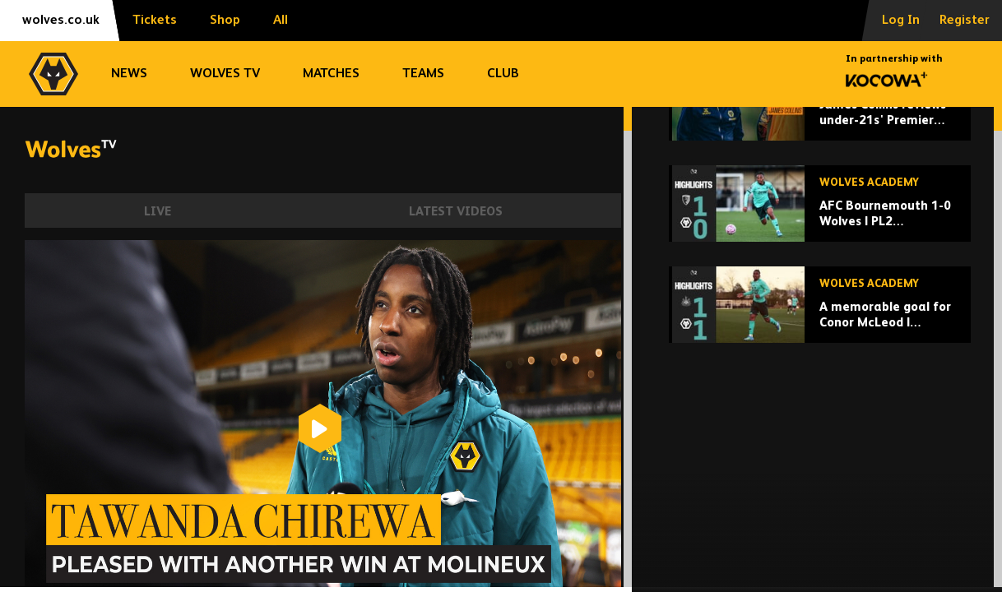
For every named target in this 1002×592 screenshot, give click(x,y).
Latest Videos (456, 212)
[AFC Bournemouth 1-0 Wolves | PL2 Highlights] (820, 318)
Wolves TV (225, 74)
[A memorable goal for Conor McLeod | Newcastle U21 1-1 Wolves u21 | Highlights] (820, 419)
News (129, 74)
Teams (423, 74)
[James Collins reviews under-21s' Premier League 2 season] (820, 216)
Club (503, 74)
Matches (331, 74)
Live (157, 212)
